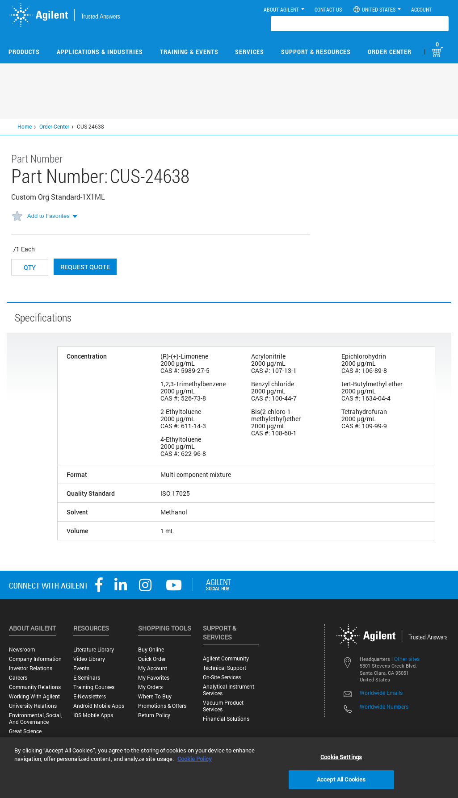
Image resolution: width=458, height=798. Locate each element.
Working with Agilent (34, 696)
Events (81, 668)
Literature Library (93, 649)
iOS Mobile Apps (93, 715)
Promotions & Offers (162, 705)
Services (249, 51)
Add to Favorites (48, 216)
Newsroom (22, 649)
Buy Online (151, 649)
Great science (25, 731)
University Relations (33, 705)
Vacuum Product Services (223, 706)
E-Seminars (86, 677)
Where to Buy (155, 696)
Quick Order (152, 659)
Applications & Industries (100, 51)
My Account (152, 668)
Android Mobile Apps (98, 705)
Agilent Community (226, 658)
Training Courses (93, 687)
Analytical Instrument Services (228, 690)
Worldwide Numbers (384, 706)
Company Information (35, 659)
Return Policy (154, 715)
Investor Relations (30, 668)
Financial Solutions (226, 718)
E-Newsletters (89, 696)
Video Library (89, 659)
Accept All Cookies (341, 779)
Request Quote (85, 267)
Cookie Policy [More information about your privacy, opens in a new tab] (194, 759)
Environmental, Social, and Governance (35, 718)
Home (24, 126)
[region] (229, 767)
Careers (18, 677)
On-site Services (222, 677)
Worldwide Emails (381, 692)
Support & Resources (316, 51)
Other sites (407, 658)
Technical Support (224, 667)
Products (24, 51)
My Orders (150, 687)
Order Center (390, 51)
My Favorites (153, 677)
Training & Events (189, 51)
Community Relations (35, 687)
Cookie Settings (341, 757)
